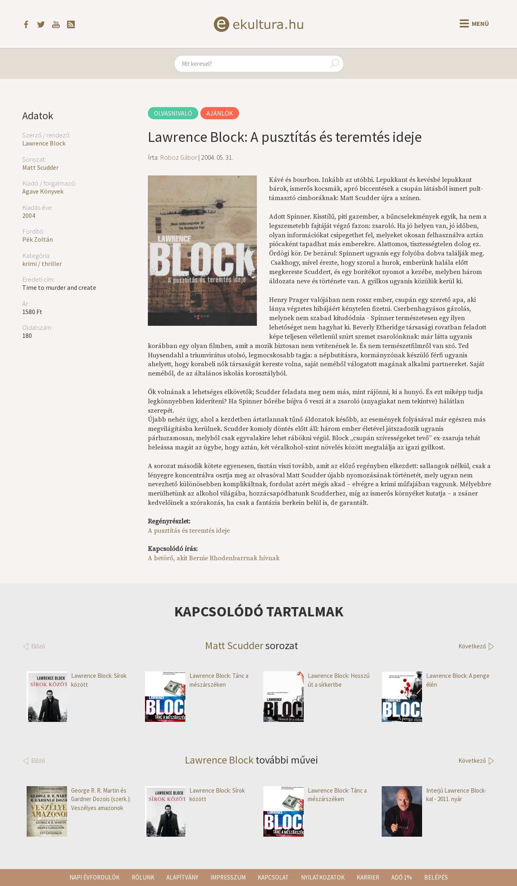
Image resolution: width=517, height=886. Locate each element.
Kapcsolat (273, 877)
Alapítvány (182, 877)
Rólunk (143, 877)
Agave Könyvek (42, 191)
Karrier (368, 877)
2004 (28, 215)
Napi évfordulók (94, 877)
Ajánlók (219, 113)
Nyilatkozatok (323, 877)
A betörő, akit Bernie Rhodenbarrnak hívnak (214, 558)
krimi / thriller (42, 263)
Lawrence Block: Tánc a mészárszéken (196, 680)
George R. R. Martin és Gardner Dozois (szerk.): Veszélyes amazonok (79, 799)
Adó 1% (401, 877)
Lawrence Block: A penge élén (436, 680)
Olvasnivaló (173, 113)
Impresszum (228, 877)
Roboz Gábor (178, 157)
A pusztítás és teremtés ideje (189, 531)
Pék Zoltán (37, 239)
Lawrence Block (43, 143)
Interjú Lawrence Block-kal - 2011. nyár (434, 795)
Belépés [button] (436, 877)
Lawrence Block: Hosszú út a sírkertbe (316, 680)
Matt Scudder (40, 167)
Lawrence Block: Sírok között (76, 680)
